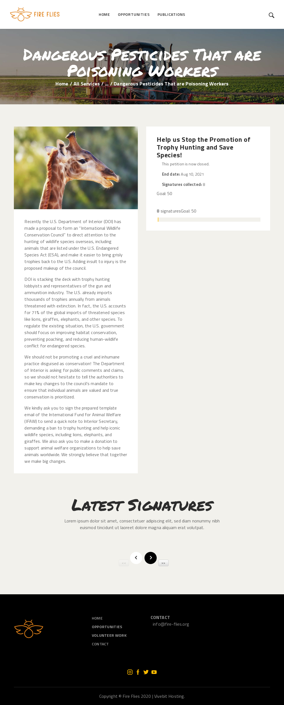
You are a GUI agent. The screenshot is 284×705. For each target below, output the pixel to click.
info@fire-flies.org (171, 624)
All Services (86, 83)
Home (62, 83)
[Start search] (271, 15)
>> (163, 562)
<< (124, 562)
